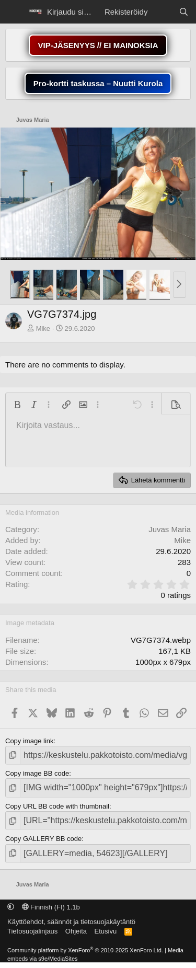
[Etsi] (184, 11)
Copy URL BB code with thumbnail (57, 806)
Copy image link (29, 741)
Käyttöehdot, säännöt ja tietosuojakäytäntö (71, 922)
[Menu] (14, 12)
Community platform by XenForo (85, 950)
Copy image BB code (37, 773)
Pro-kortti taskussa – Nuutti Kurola (98, 83)
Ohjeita (76, 931)
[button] (179, 284)
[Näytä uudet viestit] (163, 11)
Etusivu (106, 931)
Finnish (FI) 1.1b (51, 907)
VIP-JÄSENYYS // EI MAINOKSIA (98, 45)
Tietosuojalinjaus (32, 931)
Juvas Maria (169, 529)
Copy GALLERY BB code (43, 839)
